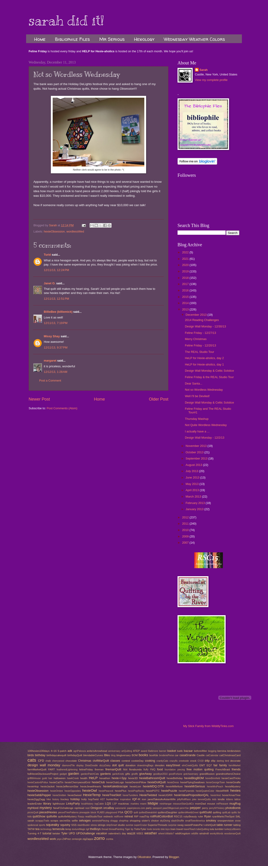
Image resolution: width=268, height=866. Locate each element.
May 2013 (192, 484)
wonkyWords (216, 833)
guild (44, 778)
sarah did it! (66, 20)
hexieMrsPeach (215, 786)
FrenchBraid (223, 769)
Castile (201, 755)
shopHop (124, 820)
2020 (185, 265)
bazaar (188, 751)
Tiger (127, 829)
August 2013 (194, 465)
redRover (118, 816)
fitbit (125, 769)
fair (215, 765)
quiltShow (39, 816)
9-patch (62, 751)
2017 (185, 284)
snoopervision (225, 820)
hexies (235, 790)
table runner (224, 825)
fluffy (145, 769)
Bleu (107, 755)
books (143, 755)
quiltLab (226, 812)
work (53, 839)
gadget (63, 774)
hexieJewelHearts (90, 786)
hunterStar (112, 799)
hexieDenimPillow (135, 782)
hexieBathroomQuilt (152, 778)
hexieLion (135, 786)
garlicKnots (118, 774)
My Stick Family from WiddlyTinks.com (208, 726)
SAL (238, 816)
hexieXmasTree (231, 795)
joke (194, 799)
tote (163, 829)
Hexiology (144, 39)
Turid (47, 254)
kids (214, 799)
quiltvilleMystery (67, 816)
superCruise (140, 825)
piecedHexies (48, 812)
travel (179, 829)
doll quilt (118, 765)
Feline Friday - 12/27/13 (200, 333)
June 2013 (193, 477)
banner (162, 751)
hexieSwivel (75, 795)
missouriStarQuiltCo (183, 803)
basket (171, 751)
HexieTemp (92, 795)
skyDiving (165, 820)
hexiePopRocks (136, 791)
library (47, 803)
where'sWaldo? (166, 833)
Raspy (81, 816)
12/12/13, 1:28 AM (55, 372)
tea (37, 829)
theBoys (95, 829)
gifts (127, 773)
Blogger (174, 857)
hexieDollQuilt (157, 782)
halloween (60, 778)
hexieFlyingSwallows (192, 782)
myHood (32, 808)
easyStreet (173, 765)
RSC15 (178, 816)
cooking (150, 760)
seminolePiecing (100, 820)
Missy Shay (52, 336)
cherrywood (58, 761)
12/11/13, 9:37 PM (55, 347)
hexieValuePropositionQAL (191, 795)
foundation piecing (175, 769)
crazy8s (174, 761)
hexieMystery (233, 786)
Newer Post (39, 399)
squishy (65, 825)
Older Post (158, 399)
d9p (213, 760)
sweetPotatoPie (193, 825)
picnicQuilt (32, 812)
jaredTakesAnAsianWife (162, 799)
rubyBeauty (190, 816)
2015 (185, 297)
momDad (200, 803)
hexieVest (216, 795)
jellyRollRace (184, 799)
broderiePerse (166, 755)
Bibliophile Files (72, 39)
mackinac (123, 803)
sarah (30, 820)
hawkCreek (73, 778)
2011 (185, 523)
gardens (105, 773)
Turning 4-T (34, 833)
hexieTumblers (130, 795)
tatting (237, 825)
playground (111, 812)
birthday (40, 755)
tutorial (46, 833)
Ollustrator (144, 857)
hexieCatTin (56, 782)
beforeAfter (200, 751)
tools (149, 829)
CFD (41, 760)
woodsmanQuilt (232, 833)
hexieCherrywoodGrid (77, 782)
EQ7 (209, 765)
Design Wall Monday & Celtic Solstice (209, 370)
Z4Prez (66, 839)
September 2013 (197, 458)
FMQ (152, 769)
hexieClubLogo (115, 782)
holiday (75, 799)
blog (113, 755)
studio (121, 825)
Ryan (207, 816)
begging (212, 751)
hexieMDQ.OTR (153, 786)
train (173, 829)
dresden (159, 765)
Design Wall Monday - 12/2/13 (204, 437)
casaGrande (188, 755)
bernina (221, 751)
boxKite (153, 755)
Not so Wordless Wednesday (204, 389)
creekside (184, 761)
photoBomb (233, 808)
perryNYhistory (216, 808)
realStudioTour (93, 816)
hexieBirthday (175, 778)
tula (212, 829)
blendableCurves (93, 755)
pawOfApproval (171, 808)
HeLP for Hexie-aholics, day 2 (204, 358)
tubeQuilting (203, 829)
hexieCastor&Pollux (37, 782)
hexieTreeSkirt (111, 795)
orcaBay (108, 808)
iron (144, 799)
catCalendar (212, 755)
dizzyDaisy (105, 765)
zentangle (77, 839)
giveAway (145, 773)
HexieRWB (222, 790)
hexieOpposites (73, 791)
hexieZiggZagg (36, 799)
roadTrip (144, 816)
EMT (202, 765)
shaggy (114, 820)
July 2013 (192, 471)
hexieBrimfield (212, 778)
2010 (185, 530)
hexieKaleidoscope (115, 786)
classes (115, 760)
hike (48, 799)
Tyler (64, 833)
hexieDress (173, 782)
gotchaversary (190, 774)
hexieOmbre (56, 791)
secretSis (65, 820)
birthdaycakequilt (56, 755)
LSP (114, 803)
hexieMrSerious (195, 786)
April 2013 (193, 490)
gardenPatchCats (90, 774)
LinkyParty (73, 803)
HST (102, 799)
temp (68, 829)
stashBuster (83, 825)
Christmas (84, 760)
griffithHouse (34, 778)
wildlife (194, 833)
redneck (108, 816)
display (80, 765)
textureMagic (78, 829)
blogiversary (123, 755)
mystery (45, 808)
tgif (87, 829)
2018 (185, 277)
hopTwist (93, 799)
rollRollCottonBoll (161, 816)
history (55, 799)
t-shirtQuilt (210, 825)
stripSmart (111, 825)
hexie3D (133, 778)
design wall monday (43, 765)
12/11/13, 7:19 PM (55, 323)
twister (56, 833)
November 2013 (196, 446)
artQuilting (126, 751)
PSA (120, 812)
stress (94, 825)
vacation (101, 833)
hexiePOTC (153, 790)
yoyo (59, 839)
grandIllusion (207, 773)
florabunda (135, 769)
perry (205, 808)
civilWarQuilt (101, 760)
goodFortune (175, 774)
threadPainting (116, 829)
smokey (211, 820)
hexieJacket (48, 786)
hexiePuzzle (169, 790)
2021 (185, 258)
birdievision (234, 751)
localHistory (87, 803)
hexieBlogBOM (194, 778)
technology (46, 829)
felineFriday (86, 769)
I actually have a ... (197, 431)
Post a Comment (50, 380)
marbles (135, 803)
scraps (54, 820)
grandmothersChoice (228, 773)
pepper (195, 808)
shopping (135, 820)
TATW (31, 829)
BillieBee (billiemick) (58, 311)
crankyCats (162, 761)
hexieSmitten (59, 795)
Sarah (204, 70)
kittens (229, 799)
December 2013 (196, 314)
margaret (50, 360)
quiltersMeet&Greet (188, 812)
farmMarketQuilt (36, 769)
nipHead (79, 808)
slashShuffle (177, 820)
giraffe (134, 774)
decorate (235, 760)
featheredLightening (67, 769)
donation (130, 765)
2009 (185, 536)
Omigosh (96, 808)
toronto (156, 829)
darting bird (223, 761)
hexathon (104, 778)
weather (150, 833)
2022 (185, 252)
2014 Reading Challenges (202, 320)
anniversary (114, 751)
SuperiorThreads (157, 825)
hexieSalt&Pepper (39, 795)
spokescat (32, 825)
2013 (185, 309)
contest (125, 760)
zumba (109, 839)
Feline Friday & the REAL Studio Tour (209, 377)
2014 (185, 303)
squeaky (52, 825)
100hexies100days (38, 751)
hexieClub (98, 782)
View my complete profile (211, 80)
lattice (237, 799)
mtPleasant (222, 803)
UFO (72, 833)
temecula (58, 829)
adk (70, 751)
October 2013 (195, 452)
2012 (185, 517)
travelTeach (190, 829)
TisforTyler (140, 829)
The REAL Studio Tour (199, 352)
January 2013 (195, 509)
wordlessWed (75, 231)
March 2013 (194, 496)
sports (42, 825)
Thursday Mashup (196, 419)
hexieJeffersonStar (67, 786)
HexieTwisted (148, 795)
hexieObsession (54, 231)
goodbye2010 (160, 774)
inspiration (125, 799)
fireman (99, 769)
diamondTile (68, 765)
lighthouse (59, 803)
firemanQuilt (113, 769)
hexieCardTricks (231, 778)
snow (238, 820)
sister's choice (150, 820)
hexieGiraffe (233, 782)
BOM (135, 755)
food (160, 769)
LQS (108, 803)
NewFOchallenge (63, 808)
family (223, 765)
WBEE (140, 833)
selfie (75, 820)
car (176, 755)
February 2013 (195, 503)
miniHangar (166, 803)
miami (143, 803)
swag (180, 825)
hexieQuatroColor (205, 791)
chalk (48, 761)
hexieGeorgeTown (215, 782)
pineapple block (87, 812)
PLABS (100, 812)
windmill (204, 833)
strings (101, 825)
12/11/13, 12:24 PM (56, 270)
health (84, 778)
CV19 (201, 761)
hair (50, 778)
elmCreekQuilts (190, 765)
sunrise (129, 825)
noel (87, 808)
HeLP (93, 778)
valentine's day (117, 833)
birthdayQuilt (74, 755)
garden (73, 773)
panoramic (120, 808)
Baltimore (153, 751)
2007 (185, 542)
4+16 (54, 751)
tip (132, 829)
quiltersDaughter (167, 812)
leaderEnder (34, 803)
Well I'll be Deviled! (197, 396)
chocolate (71, 760)
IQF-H (136, 799)
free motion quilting (199, 769)
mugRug (235, 803)
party (149, 808)
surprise (172, 825)
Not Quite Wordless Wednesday (206, 425)
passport (157, 808)
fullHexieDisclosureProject (42, 773)
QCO (128, 812)
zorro (99, 838)
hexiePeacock (106, 791)
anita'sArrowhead (97, 751)
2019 (185, 271)
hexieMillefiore (174, 786)
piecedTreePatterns (68, 812)
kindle (221, 799)
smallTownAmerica (195, 820)
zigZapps (87, 839)
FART (51, 769)
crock (193, 760)
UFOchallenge (85, 833)
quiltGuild (206, 812)
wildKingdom (182, 833)
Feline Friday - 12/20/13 (200, 345)
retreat (128, 816)
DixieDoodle (91, 765)
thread (104, 829)
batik (180, 751)
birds (30, 755)
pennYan (184, 808)
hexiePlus (120, 790)
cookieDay (137, 760)
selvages (85, 820)
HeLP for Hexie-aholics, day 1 (204, 364)
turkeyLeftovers (232, 829)
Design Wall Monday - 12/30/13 (205, 326)
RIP (136, 816)
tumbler (219, 829)
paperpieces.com (136, 808)
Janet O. (49, 283)
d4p (207, 760)
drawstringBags (145, 765)
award (144, 751)
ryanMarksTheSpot (223, 816)
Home (40, 39)
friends (236, 769)
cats (31, 760)
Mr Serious (112, 39)
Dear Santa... (193, 383)
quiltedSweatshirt (148, 812)
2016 (185, 290)
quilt (136, 812)
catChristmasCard (230, 755)
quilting (217, 812)
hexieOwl (89, 790)
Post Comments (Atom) (62, 408)
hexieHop (33, 786)
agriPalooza (79, 751)
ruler (200, 816)
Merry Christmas (195, 339)
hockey (64, 799)
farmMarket (235, 765)
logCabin (99, 803)
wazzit (131, 833)
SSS (74, 825)
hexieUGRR (166, 795)
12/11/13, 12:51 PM (56, 298)
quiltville (51, 816)
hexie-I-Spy (119, 778)
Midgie (153, 803)
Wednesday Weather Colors (194, 39)
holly (84, 799)
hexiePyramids (186, 791)
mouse (211, 803)
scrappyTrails (42, 820)
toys (167, 829)
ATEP (136, 751)
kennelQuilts (204, 799)
